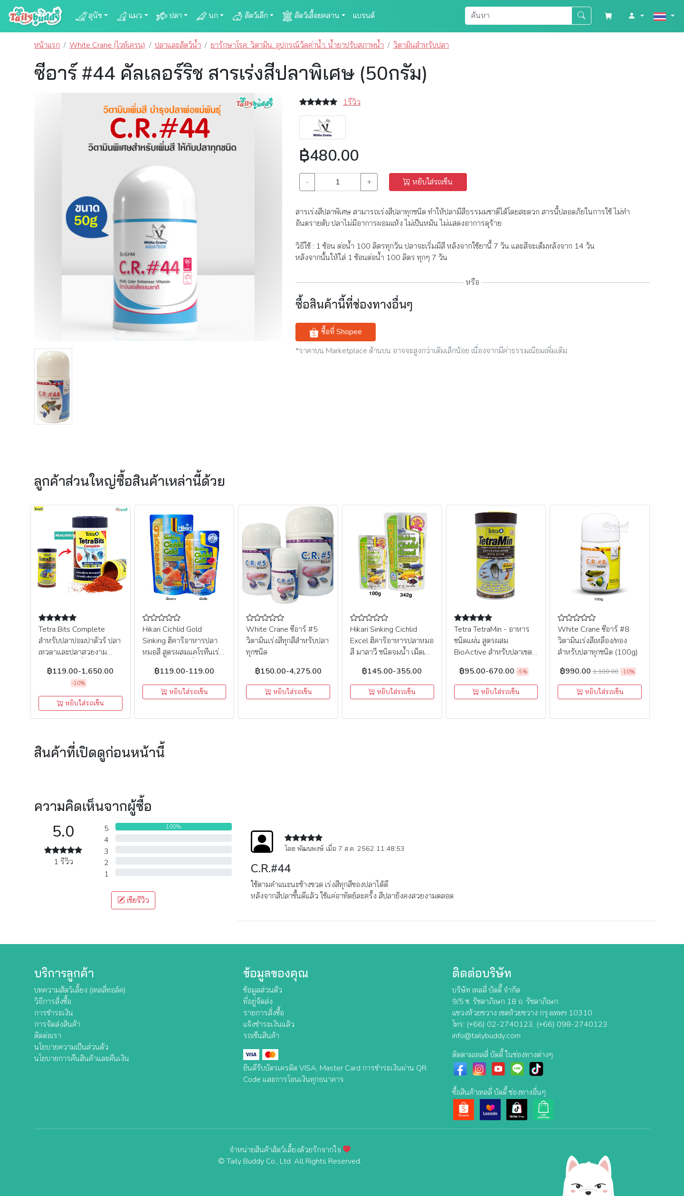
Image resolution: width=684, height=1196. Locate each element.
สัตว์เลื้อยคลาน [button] (310, 16)
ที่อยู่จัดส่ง (258, 1001)
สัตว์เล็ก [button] (249, 16)
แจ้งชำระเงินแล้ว (268, 1024)
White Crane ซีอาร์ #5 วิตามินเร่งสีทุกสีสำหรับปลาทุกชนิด (287, 640)
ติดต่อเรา (47, 1036)
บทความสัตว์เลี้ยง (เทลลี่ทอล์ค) (80, 990)
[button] (636, 16)
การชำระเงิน (53, 1013)
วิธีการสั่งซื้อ (52, 1001)
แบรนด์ (364, 15)
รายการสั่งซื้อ (263, 1013)
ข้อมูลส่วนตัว (262, 990)
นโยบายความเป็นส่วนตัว (71, 1047)
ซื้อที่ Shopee (335, 332)
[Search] (518, 16)
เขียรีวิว (133, 900)
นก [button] (206, 16)
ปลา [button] (169, 16)
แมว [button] (128, 16)
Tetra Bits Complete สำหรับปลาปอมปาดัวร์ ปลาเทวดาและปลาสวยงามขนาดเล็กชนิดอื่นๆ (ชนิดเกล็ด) (79, 652)
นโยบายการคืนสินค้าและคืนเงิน (81, 1058)
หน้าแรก (47, 45)
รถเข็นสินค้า (261, 1036)
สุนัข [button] (88, 16)
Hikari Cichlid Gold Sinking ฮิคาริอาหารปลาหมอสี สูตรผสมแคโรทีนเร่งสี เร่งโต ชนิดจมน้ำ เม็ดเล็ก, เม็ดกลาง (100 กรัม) (183, 652)
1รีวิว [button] (352, 102)
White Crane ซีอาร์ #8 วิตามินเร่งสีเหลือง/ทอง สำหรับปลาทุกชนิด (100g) (598, 640)
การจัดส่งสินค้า (57, 1024)
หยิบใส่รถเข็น (428, 182)
